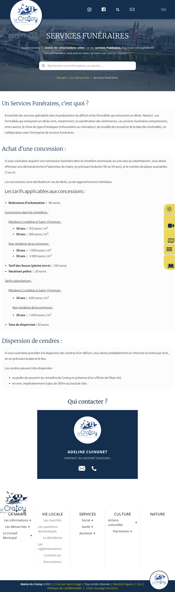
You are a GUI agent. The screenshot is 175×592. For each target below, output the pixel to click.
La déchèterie (52, 538)
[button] (118, 10)
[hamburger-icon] (163, 9)
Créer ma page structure (101, 588)
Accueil (61, 77)
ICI (129, 53)
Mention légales (123, 584)
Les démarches (79, 77)
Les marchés (52, 520)
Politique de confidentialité (64, 588)
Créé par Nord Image (68, 584)
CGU (139, 584)
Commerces (52, 555)
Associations (52, 562)
